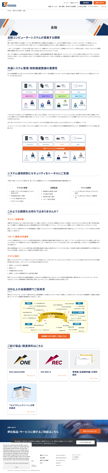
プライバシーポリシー (76, 455)
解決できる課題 (44, 460)
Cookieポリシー (75, 459)
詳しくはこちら (31, 375)
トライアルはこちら (85, 442)
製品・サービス (44, 455)
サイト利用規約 (75, 457)
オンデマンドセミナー (61, 458)
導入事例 (42, 458)
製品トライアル (75, 3)
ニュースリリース (60, 460)
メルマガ (58, 463)
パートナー (66, 3)
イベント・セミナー (61, 455)
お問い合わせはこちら (90, 431)
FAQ (41, 463)
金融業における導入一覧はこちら (54, 336)
